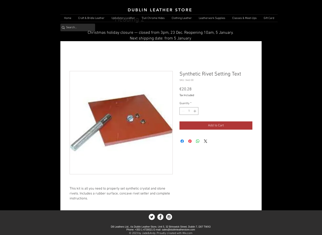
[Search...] (76, 27)
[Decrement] (182, 111)
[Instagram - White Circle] (169, 217)
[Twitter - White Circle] (152, 217)
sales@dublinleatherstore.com (178, 229)
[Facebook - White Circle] (160, 217)
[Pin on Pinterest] (189, 141)
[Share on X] (205, 141)
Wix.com (187, 233)
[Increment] (195, 111)
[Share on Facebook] (182, 141)
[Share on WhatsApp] (197, 141)
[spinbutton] (189, 111)
